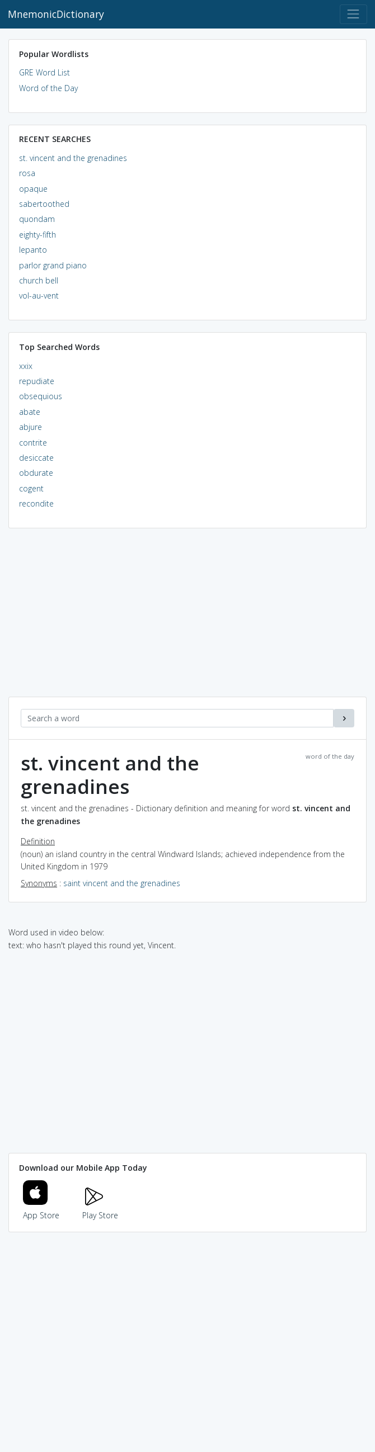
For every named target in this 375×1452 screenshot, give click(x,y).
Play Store (100, 1208)
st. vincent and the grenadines (73, 158)
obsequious (40, 396)
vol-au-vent (39, 295)
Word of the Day (48, 88)
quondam (37, 219)
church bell (38, 280)
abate (29, 411)
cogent (31, 488)
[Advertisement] (187, 618)
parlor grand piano (53, 265)
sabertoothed (44, 203)
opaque (33, 188)
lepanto (33, 249)
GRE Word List (44, 72)
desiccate (36, 457)
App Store (41, 1208)
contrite (33, 442)
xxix (25, 366)
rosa (27, 173)
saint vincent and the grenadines (121, 883)
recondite (36, 503)
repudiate (36, 381)
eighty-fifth (37, 234)
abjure (30, 427)
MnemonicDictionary (56, 14)
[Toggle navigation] (353, 14)
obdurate (36, 472)
